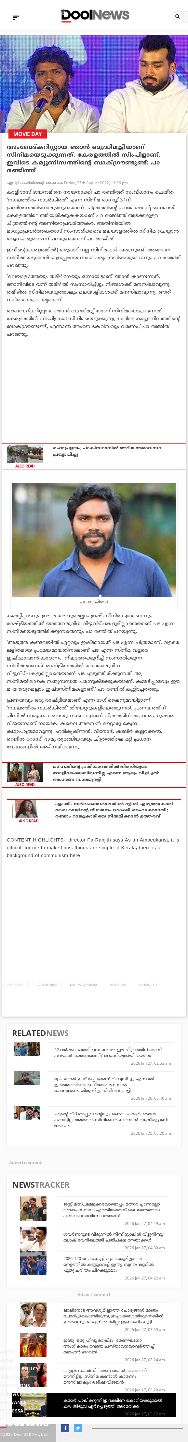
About (8, 1352)
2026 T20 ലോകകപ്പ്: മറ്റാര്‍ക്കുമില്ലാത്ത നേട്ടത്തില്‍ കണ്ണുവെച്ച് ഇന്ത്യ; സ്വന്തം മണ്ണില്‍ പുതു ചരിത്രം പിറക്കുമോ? (108, 1264)
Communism (47, 984)
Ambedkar (15, 984)
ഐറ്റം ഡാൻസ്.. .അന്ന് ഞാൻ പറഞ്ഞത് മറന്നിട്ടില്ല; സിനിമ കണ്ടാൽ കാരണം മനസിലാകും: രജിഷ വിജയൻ (105, 1376)
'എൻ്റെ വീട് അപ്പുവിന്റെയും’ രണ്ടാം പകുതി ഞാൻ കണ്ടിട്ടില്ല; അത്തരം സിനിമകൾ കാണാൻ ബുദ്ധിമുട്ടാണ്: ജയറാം (111, 1119)
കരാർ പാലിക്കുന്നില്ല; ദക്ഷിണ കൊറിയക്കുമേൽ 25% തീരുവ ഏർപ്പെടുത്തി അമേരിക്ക (112, 1403)
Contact (11, 1394)
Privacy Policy (19, 1368)
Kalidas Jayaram (83, 984)
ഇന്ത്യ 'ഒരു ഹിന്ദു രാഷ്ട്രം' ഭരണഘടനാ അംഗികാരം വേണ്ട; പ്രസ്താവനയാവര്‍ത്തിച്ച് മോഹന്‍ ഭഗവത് (108, 1346)
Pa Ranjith (148, 984)
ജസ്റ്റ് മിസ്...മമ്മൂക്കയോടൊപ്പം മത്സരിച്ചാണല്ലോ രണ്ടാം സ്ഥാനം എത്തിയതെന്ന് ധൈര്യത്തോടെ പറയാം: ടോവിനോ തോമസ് (111, 1209)
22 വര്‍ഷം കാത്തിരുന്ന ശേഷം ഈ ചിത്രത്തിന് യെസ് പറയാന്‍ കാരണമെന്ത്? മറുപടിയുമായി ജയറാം (108, 1052)
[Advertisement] (94, 386)
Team (6, 1360)
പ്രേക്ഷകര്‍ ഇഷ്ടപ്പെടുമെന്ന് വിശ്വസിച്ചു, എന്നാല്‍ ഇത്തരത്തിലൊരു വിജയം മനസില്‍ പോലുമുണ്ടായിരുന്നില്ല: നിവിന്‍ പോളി (104, 1084)
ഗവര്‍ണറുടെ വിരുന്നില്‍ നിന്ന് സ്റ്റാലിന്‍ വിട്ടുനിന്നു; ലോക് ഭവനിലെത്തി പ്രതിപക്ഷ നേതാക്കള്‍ (113, 1237)
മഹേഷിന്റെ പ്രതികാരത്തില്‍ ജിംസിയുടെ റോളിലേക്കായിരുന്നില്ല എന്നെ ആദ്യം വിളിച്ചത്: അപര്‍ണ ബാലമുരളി (106, 772)
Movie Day (118, 984)
